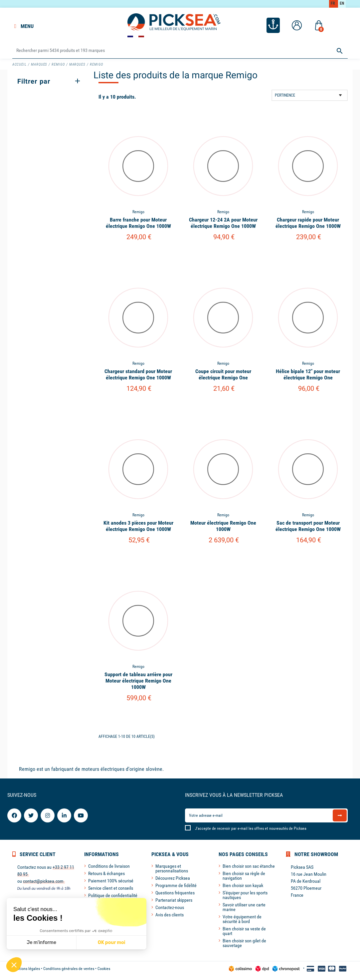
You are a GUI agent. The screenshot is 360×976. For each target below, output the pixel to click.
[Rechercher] (180, 51)
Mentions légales (26, 968)
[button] (14, 965)
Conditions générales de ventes (68, 968)
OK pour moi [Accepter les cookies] (111, 942)
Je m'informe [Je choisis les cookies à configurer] (41, 942)
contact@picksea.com (43, 881)
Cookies (103, 968)
